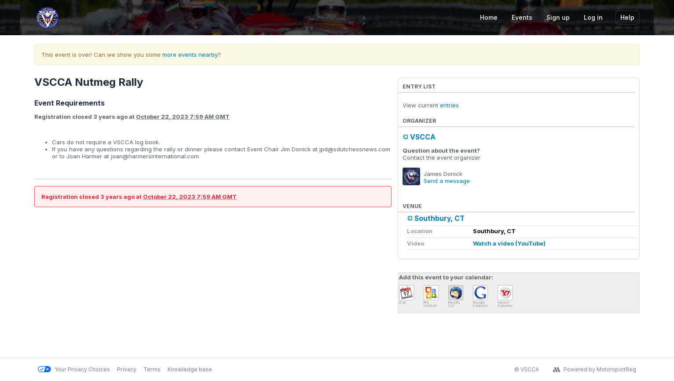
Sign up (558, 17)
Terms (152, 369)
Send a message (447, 180)
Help (627, 17)
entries (449, 105)
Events (522, 17)
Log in (593, 17)
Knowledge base (190, 369)
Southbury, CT (439, 218)
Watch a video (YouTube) (509, 243)
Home (489, 17)
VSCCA (423, 137)
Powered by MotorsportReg (594, 369)
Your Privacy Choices (74, 369)
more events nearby (190, 54)
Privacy (126, 369)
